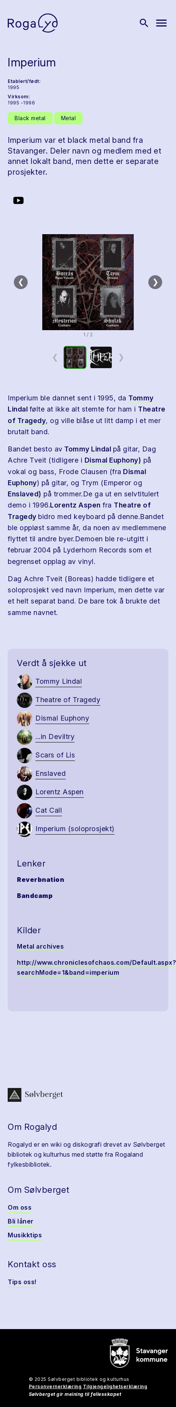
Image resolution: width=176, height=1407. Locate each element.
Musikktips (25, 1235)
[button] (88, 282)
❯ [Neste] (155, 281)
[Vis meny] (161, 23)
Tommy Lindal (88, 449)
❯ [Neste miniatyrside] (121, 357)
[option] (74, 357)
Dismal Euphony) (113, 460)
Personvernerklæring (55, 1386)
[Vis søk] (144, 23)
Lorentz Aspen (75, 505)
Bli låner (21, 1221)
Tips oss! (22, 1282)
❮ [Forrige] (21, 281)
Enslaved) (25, 494)
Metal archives (40, 946)
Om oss (20, 1207)
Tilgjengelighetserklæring (115, 1386)
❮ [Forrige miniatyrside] (55, 357)
